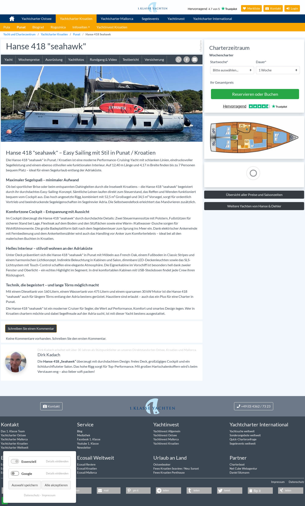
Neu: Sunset (191, 468)
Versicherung (154, 59)
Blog (79, 431)
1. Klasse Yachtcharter (9, 16)
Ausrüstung (53, 59)
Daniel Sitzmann (239, 472)
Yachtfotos (76, 59)
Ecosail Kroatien (87, 468)
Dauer (261, 61)
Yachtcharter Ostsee (36, 19)
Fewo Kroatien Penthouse (169, 472)
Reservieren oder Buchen (255, 94)
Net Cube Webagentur (243, 468)
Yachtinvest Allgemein (166, 431)
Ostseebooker (162, 464)
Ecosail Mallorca (87, 472)
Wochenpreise (29, 59)
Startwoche (219, 61)
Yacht (8, 59)
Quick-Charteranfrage (243, 439)
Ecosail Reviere (86, 464)
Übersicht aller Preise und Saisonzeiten (254, 195)
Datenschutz (296, 482)
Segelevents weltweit (243, 443)
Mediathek (83, 435)
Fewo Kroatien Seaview (168, 468)
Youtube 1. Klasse (88, 443)
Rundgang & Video (103, 59)
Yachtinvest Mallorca (166, 439)
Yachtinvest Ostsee (165, 435)
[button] (178, 59)
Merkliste (251, 8)
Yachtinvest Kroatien (166, 443)
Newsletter (84, 447)
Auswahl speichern (25, 485)
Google (26, 473)
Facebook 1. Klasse (88, 439)
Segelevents (150, 19)
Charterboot (237, 464)
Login (292, 8)
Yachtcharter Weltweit (14, 447)
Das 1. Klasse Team (13, 431)
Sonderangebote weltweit (245, 435)
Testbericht (131, 59)
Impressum (278, 482)
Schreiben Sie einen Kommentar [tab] (31, 328)
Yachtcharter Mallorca (117, 19)
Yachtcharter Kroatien (76, 19)
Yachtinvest (176, 19)
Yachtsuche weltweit (242, 431)
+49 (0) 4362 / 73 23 (253, 406)
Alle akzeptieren (56, 485)
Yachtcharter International (212, 19)
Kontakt (273, 8)
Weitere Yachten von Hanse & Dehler (254, 206)
